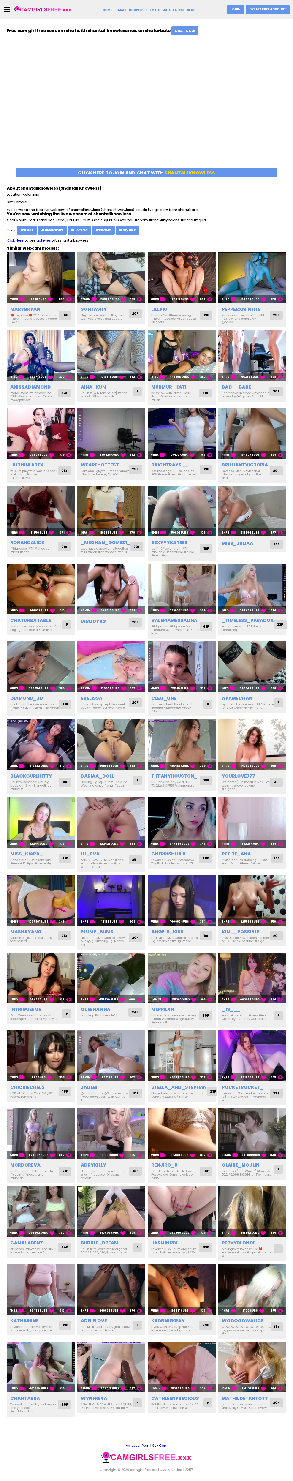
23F (276, 315)
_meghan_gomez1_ (105, 542)
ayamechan (237, 698)
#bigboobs (52, 230)
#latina (79, 230)
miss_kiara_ (26, 854)
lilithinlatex (26, 465)
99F (205, 1247)
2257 (189, 1469)
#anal (26, 230)
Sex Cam (160, 1445)
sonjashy (94, 309)
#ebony (103, 230)
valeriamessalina (174, 620)
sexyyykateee (169, 542)
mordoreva (25, 1165)
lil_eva (90, 854)
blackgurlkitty (31, 776)
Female (120, 10)
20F (135, 313)
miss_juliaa (237, 543)
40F (64, 1404)
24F (135, 1012)
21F (65, 704)
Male (166, 10)
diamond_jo (26, 698)
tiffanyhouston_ (174, 776)
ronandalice (27, 542)
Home (107, 10)
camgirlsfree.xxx (143, 1469)
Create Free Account (267, 9)
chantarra (25, 1398)
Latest (179, 10)
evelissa (91, 698)
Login (235, 9)
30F (205, 393)
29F (276, 544)
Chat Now (185, 30)
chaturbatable (30, 620)
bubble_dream (99, 1243)
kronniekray (168, 1321)
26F (135, 622)
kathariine (24, 1321)
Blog (191, 10)
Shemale (152, 10)
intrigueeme (25, 1009)
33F (64, 393)
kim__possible (240, 931)
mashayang (25, 931)
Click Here (15, 240)
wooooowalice (242, 1321)
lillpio (159, 309)
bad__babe (236, 387)
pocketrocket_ (242, 1087)
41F (206, 626)
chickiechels (27, 1087)
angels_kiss (167, 931)
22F (280, 624)
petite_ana (236, 854)
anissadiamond (30, 387)
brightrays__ (169, 465)
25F (64, 470)
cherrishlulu (168, 854)
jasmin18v (164, 1243)
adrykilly (93, 1165)
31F (276, 782)
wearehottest (100, 465)
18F (65, 315)
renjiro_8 (164, 1165)
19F (206, 315)
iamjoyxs (93, 621)
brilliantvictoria (245, 465)
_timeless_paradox (248, 620)
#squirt (127, 230)
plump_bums (97, 931)
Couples (135, 10)
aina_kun (93, 387)
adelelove (94, 1321)
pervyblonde (238, 1243)
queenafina (95, 1009)
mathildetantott (245, 1398)
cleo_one (163, 698)
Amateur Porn (137, 1445)
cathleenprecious (175, 1398)
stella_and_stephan (179, 1087)
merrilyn (162, 1009)
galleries (44, 240)
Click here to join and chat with (146, 173)
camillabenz (26, 1243)
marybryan (25, 309)
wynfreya (94, 1398)
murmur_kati (168, 387)
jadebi (89, 1087)
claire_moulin (241, 1165)
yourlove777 (238, 776)
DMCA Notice (171, 1469)
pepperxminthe (241, 309)
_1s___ (231, 1009)
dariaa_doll (97, 776)
